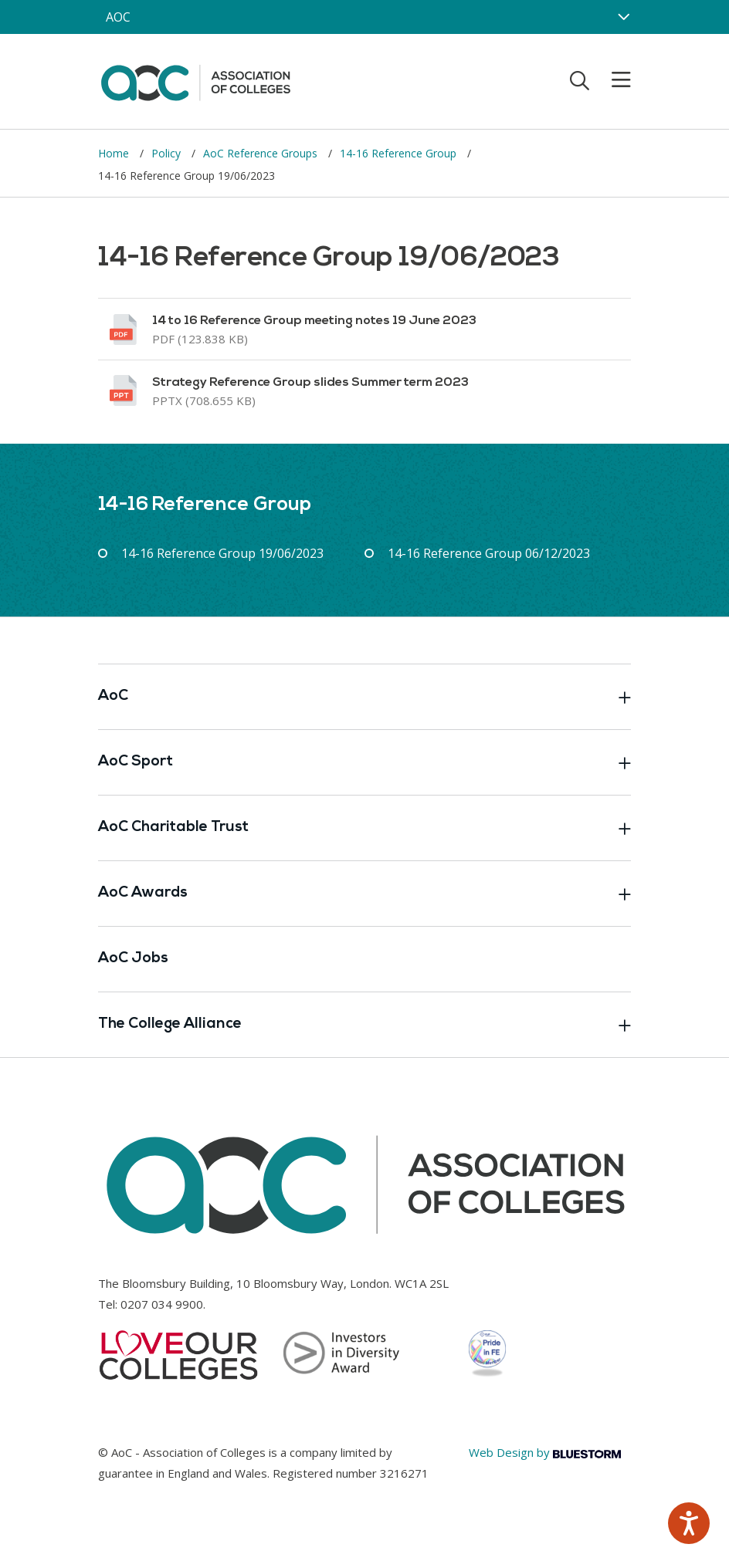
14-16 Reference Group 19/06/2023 (222, 553)
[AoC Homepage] (195, 80)
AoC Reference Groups (261, 153)
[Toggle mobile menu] (611, 80)
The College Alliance (364, 1024)
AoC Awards (364, 893)
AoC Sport (364, 762)
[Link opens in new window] (364, 329)
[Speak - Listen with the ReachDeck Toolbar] (689, 1523)
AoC (364, 696)
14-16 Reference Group (399, 153)
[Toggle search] (579, 80)
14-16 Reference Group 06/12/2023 (489, 553)
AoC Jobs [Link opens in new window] (133, 958)
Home (115, 153)
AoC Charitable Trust (364, 828)
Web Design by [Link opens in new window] (545, 1452)
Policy (167, 153)
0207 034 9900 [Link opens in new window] (161, 1304)
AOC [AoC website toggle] (118, 16)
